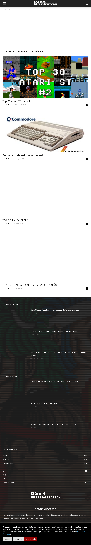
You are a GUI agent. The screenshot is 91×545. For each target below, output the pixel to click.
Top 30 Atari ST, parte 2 (17, 101)
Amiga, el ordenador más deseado (23, 155)
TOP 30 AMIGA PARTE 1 (16, 209)
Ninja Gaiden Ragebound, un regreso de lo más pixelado (54, 288)
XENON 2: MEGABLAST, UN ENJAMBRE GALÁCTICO (32, 263)
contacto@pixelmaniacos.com (28, 502)
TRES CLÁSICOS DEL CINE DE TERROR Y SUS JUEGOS (54, 360)
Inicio (5, 10)
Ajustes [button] (8, 539)
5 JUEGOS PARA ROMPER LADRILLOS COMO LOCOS (53, 403)
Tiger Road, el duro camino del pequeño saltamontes (53, 309)
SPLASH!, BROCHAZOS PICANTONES (46, 381)
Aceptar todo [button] (31, 539)
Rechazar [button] (18, 539)
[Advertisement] (45, 31)
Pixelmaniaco (7, 104)
